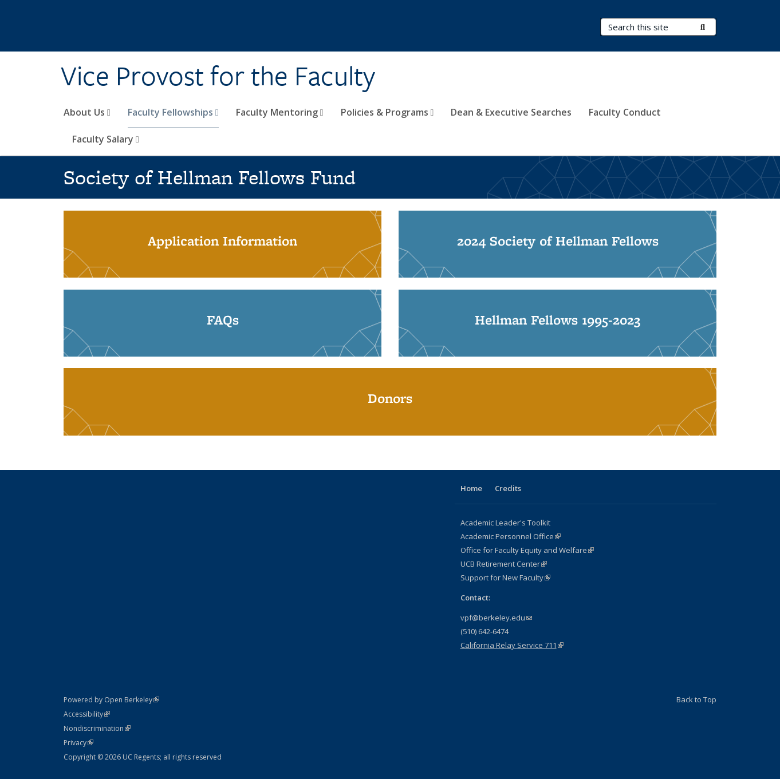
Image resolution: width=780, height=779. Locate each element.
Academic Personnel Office (510, 536)
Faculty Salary (105, 139)
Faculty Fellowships (173, 112)
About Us (87, 112)
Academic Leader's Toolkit (505, 522)
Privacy (78, 743)
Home (471, 488)
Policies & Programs (387, 112)
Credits (508, 488)
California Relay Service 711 (512, 645)
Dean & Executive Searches (511, 112)
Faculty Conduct (625, 112)
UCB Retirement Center (503, 564)
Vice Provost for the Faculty (218, 76)
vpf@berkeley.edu (496, 617)
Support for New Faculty (505, 577)
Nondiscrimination (97, 728)
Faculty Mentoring (280, 112)
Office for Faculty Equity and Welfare (527, 550)
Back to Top (696, 699)
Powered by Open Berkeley (111, 700)
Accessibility (87, 714)
